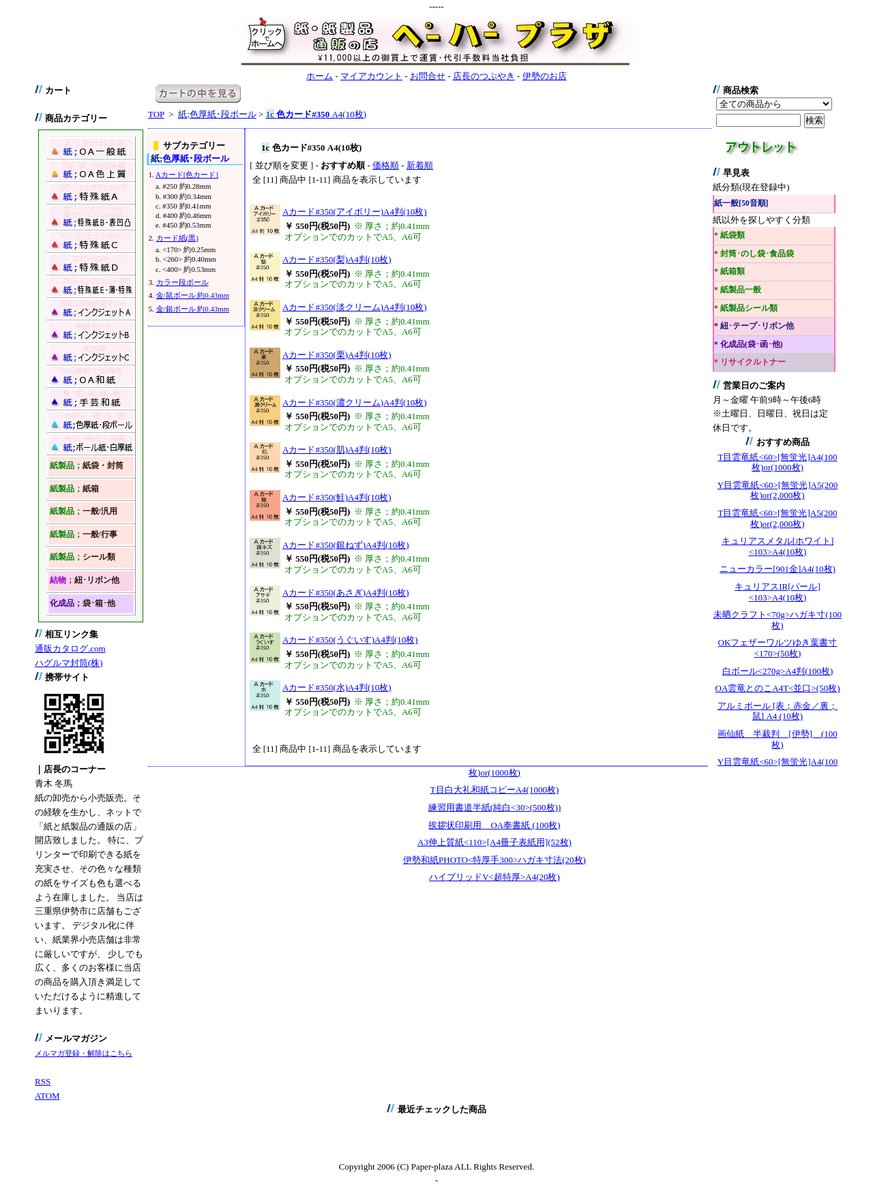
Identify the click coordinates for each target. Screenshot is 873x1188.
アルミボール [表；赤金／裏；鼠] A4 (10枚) (777, 711)
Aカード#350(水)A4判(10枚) (336, 687)
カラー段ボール (182, 282)
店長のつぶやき (484, 76)
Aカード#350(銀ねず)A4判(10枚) (345, 545)
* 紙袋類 (729, 235)
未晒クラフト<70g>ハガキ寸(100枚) (777, 619)
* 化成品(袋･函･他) (748, 344)
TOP (156, 114)
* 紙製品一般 (737, 290)
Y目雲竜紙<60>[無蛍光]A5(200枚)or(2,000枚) (777, 490)
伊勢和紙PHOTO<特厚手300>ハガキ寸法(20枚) (494, 860)
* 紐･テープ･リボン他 (754, 326)
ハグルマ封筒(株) (69, 663)
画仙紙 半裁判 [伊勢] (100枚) (777, 739)
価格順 (385, 165)
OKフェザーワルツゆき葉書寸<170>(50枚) (778, 647)
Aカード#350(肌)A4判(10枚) (336, 449)
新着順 (419, 165)
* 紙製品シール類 (746, 308)
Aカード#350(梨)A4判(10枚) (336, 259)
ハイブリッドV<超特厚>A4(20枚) (494, 877)
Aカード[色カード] (187, 174)
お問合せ (427, 76)
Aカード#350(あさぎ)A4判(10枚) (345, 593)
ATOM (47, 1096)
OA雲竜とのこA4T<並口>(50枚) (777, 688)
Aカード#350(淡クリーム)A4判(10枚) (354, 307)
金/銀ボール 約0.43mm (193, 309)
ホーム (319, 76)
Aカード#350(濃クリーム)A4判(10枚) (354, 402)
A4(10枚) (316, 114)
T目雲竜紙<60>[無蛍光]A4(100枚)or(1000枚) (778, 462)
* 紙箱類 (729, 271)
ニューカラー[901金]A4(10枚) (777, 569)
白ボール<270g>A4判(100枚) (777, 671)
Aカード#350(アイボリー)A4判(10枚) (354, 212)
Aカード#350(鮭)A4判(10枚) (336, 497)
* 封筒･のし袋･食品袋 (754, 253)
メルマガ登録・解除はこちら (83, 1053)
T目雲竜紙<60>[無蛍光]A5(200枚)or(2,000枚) (778, 518)
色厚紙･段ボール (217, 114)
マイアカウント (371, 76)
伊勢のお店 (544, 76)
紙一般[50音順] (741, 203)
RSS (42, 1081)
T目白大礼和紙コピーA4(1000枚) (494, 790)
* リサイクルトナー (750, 362)
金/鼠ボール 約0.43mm (193, 295)
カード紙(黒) (177, 238)
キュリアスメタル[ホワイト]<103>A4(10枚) (778, 546)
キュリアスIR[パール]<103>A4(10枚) (777, 592)
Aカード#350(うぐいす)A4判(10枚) (350, 640)
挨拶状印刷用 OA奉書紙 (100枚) (494, 825)
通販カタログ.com (70, 648)
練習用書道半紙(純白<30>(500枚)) (494, 807)
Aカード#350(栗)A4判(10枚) (336, 355)
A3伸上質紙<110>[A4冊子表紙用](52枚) (494, 842)
